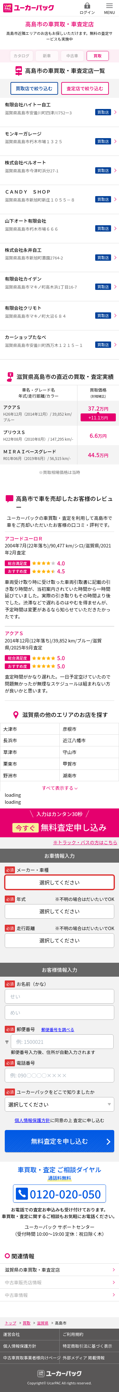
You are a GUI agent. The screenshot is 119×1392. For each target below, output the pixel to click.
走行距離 (26, 928)
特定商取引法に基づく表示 (87, 1346)
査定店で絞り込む (85, 88)
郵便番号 (26, 1029)
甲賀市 (70, 763)
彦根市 (70, 728)
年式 (21, 899)
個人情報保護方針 (32, 1120)
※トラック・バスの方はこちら (85, 842)
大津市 (10, 728)
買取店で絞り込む (34, 88)
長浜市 (10, 740)
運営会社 (11, 1334)
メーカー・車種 (33, 869)
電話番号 (26, 1062)
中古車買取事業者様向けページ (31, 1358)
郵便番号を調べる (57, 1029)
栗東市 (10, 763)
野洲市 (10, 775)
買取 (98, 56)
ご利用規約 (73, 1334)
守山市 (70, 752)
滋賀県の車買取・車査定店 (32, 1269)
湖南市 (70, 775)
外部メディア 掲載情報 (84, 1358)
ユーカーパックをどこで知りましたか (56, 1092)
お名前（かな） (33, 983)
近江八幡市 (74, 740)
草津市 (10, 752)
